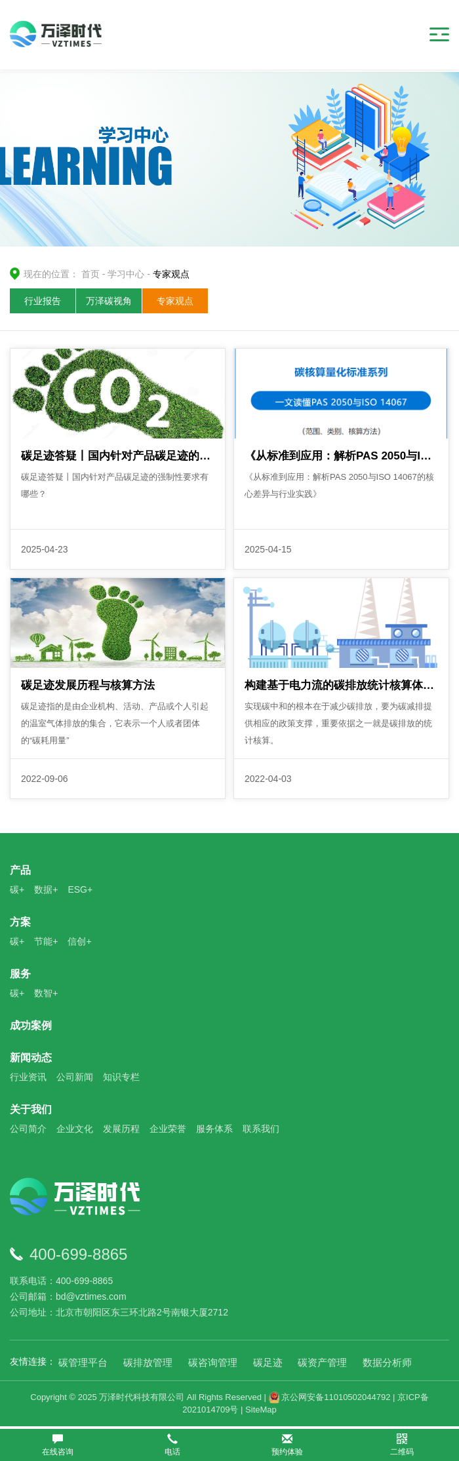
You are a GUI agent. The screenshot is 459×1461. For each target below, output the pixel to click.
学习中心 (126, 274)
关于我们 (31, 1110)
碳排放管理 (147, 1363)
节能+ (46, 942)
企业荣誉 (168, 1130)
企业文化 (74, 1130)
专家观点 (175, 301)
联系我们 (261, 1130)
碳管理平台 (83, 1363)
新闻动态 (31, 1058)
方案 (20, 923)
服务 (20, 975)
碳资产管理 (322, 1363)
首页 (90, 274)
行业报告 (42, 301)
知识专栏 (121, 1078)
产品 (20, 871)
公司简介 (28, 1130)
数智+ (46, 994)
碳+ (17, 891)
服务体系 (214, 1130)
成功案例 (31, 1026)
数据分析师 (387, 1363)
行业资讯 (28, 1078)
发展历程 (121, 1130)
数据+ (46, 891)
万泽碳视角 (109, 301)
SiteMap (261, 1411)
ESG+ (80, 891)
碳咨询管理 (212, 1363)
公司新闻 (74, 1078)
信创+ (79, 942)
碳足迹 (268, 1363)
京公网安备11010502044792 (330, 1398)
